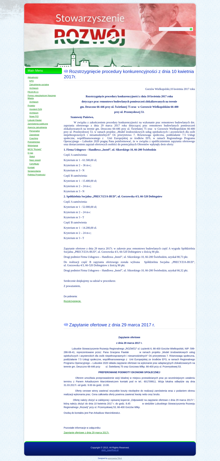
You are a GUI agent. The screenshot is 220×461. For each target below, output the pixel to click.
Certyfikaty (34, 164)
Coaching (33, 138)
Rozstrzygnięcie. (72, 301)
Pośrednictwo (34, 142)
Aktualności (33, 77)
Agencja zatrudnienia (37, 127)
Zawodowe (34, 135)
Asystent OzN (35, 109)
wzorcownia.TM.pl (115, 458)
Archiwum (33, 88)
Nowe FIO (34, 116)
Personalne (34, 131)
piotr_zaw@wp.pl (109, 450)
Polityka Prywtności (36, 175)
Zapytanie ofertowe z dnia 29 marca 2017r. (86, 432)
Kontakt (31, 167)
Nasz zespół (34, 160)
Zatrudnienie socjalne (39, 84)
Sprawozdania (34, 171)
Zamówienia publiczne (38, 124)
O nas (30, 153)
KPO (31, 81)
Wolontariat (33, 145)
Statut (32, 156)
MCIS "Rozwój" (35, 149)
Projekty (31, 106)
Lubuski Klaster (35, 120)
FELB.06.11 (33, 92)
